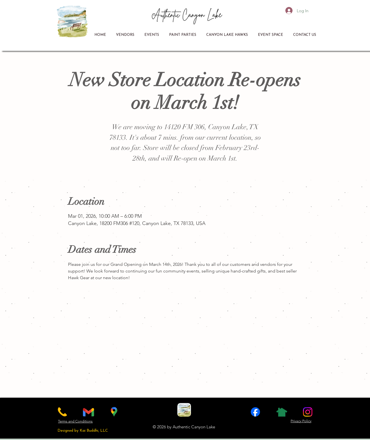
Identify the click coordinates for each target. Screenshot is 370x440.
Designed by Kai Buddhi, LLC (82, 431)
